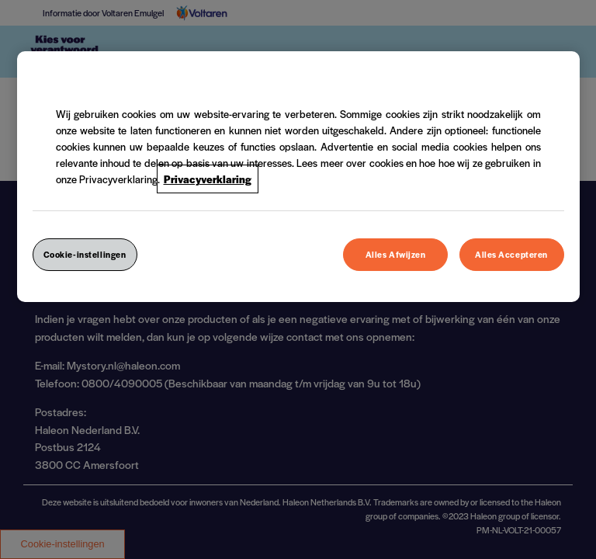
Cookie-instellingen (84, 254)
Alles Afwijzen (396, 254)
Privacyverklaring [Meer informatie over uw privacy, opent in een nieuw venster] (207, 179)
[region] (298, 176)
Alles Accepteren (511, 254)
